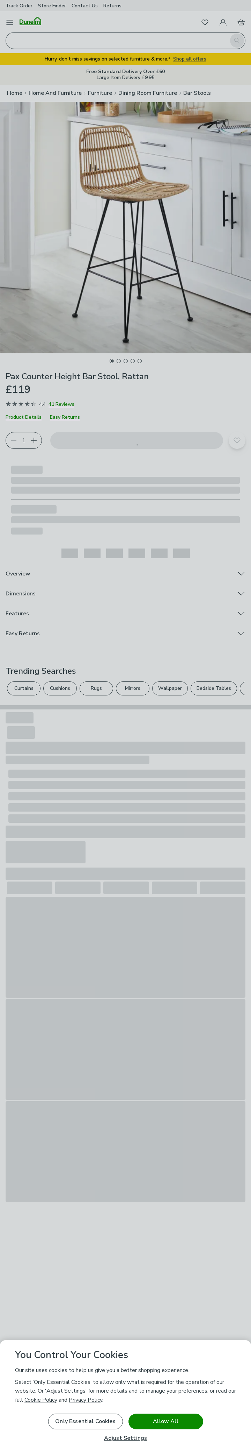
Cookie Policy (40, 1400)
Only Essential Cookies (85, 1421)
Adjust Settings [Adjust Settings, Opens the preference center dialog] (125, 1438)
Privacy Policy (85, 1400)
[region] (125, 1395)
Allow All (165, 1421)
